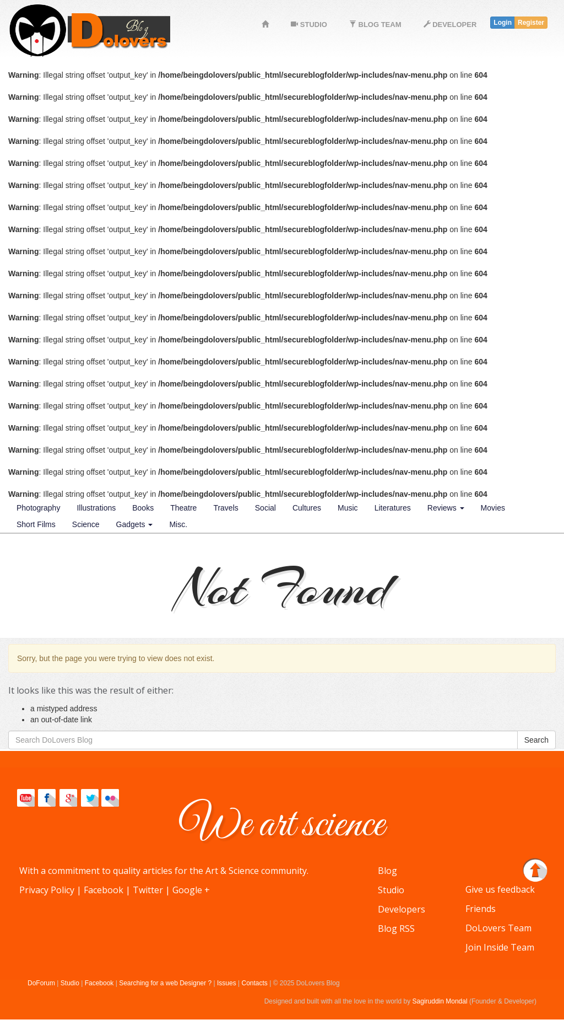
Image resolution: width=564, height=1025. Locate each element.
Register (531, 22)
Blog (387, 871)
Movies (493, 507)
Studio (391, 890)
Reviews (445, 507)
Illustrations (96, 507)
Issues (226, 983)
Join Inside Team (499, 947)
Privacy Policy (46, 890)
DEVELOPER (450, 24)
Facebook (103, 890)
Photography (38, 507)
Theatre (183, 507)
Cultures (306, 507)
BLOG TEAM (375, 24)
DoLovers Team (498, 928)
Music (348, 507)
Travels (225, 507)
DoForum (41, 983)
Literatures (393, 507)
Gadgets (134, 524)
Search (536, 740)
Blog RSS (396, 928)
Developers (401, 909)
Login (503, 22)
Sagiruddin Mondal (440, 1001)
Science (86, 524)
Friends (480, 909)
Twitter (148, 890)
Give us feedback (500, 889)
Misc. (178, 524)
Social (265, 507)
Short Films (36, 524)
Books (143, 507)
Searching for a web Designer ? (166, 983)
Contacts (255, 983)
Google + (191, 890)
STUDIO (309, 24)
